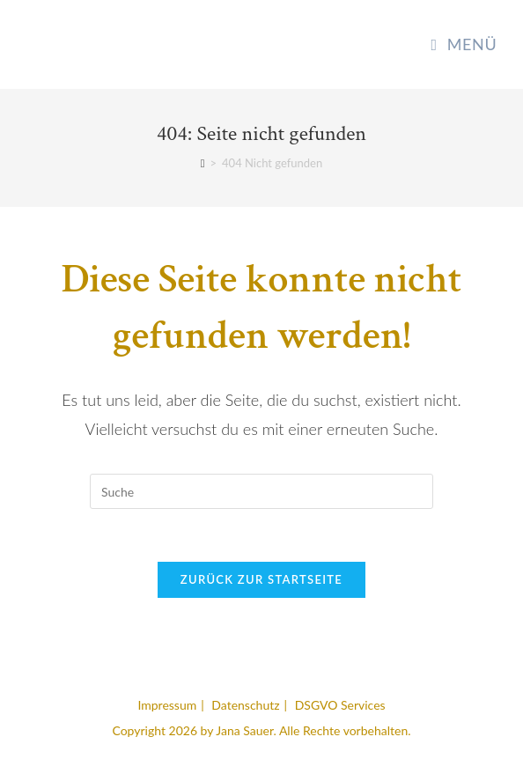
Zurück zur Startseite (261, 579)
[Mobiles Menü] (464, 44)
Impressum (166, 704)
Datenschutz (245, 704)
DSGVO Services (340, 704)
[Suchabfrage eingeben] (261, 491)
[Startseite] (203, 163)
